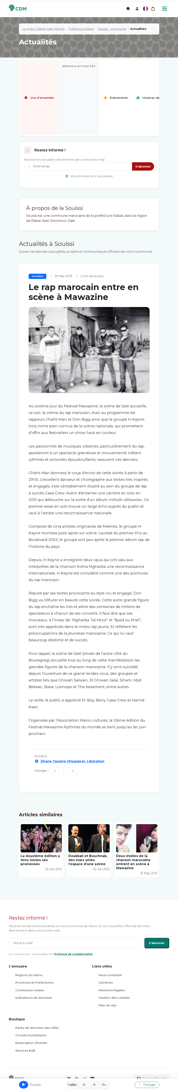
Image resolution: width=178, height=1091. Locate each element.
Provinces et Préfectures (34, 982)
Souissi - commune (112, 29)
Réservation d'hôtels (31, 1043)
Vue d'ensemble (39, 97)
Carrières (106, 982)
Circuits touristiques (30, 1035)
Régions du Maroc (29, 975)
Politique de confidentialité (74, 954)
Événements (115, 97)
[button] (137, 9)
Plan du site (108, 1005)
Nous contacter (110, 975)
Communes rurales (29, 990)
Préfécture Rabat (81, 29)
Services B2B (25, 1050)
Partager (147, 1085)
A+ (104, 1085)
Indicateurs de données (33, 998)
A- (84, 1085)
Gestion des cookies (114, 998)
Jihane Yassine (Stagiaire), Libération (72, 761)
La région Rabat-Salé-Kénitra (43, 29)
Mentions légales (112, 990)
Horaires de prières (153, 97)
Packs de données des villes (37, 1028)
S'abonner (143, 166)
